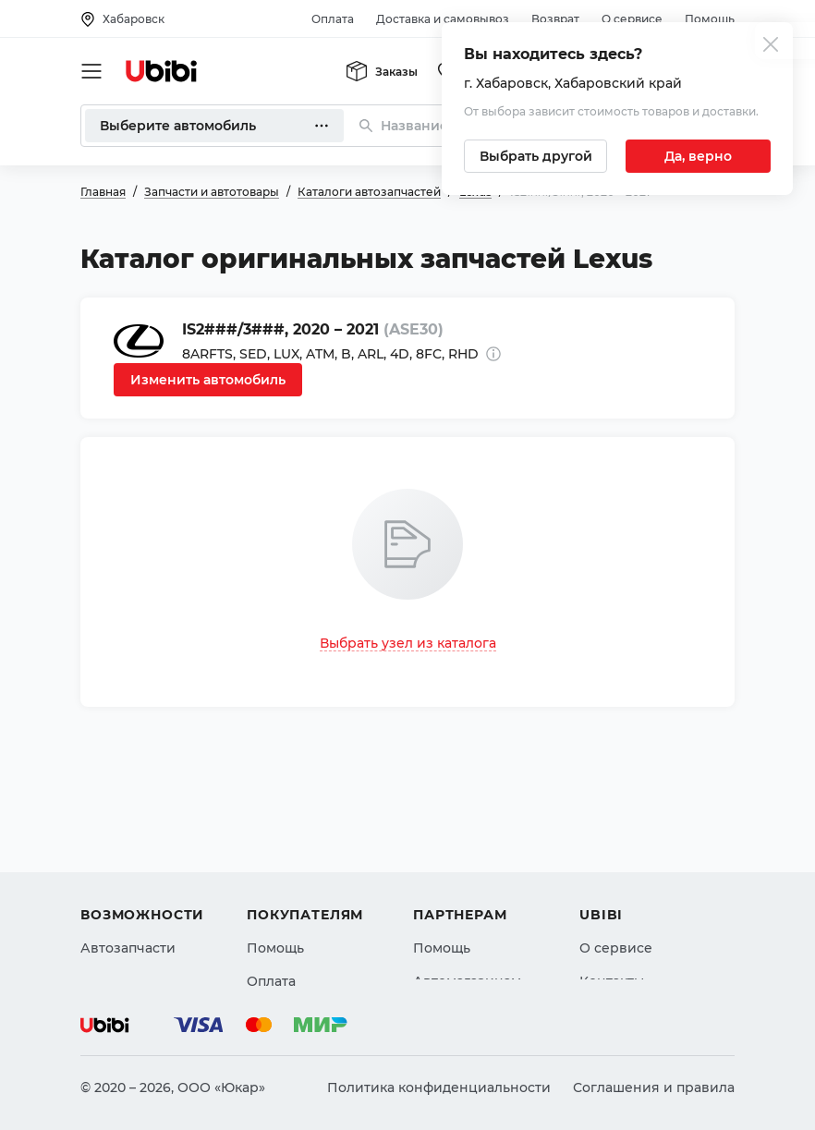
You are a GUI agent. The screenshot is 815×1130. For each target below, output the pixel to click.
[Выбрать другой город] (535, 156)
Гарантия (279, 941)
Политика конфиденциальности (439, 1087)
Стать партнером (471, 941)
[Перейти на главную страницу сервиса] (162, 71)
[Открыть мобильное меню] (91, 71)
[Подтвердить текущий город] (698, 156)
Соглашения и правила (654, 1087)
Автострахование (141, 875)
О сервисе (632, 19)
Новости (608, 908)
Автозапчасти (128, 841)
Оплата (332, 19)
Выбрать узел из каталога (408, 643)
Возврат (555, 19)
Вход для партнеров (483, 908)
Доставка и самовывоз (442, 19)
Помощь (710, 19)
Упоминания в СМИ (647, 941)
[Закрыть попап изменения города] (771, 46)
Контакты (611, 875)
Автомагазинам (467, 875)
